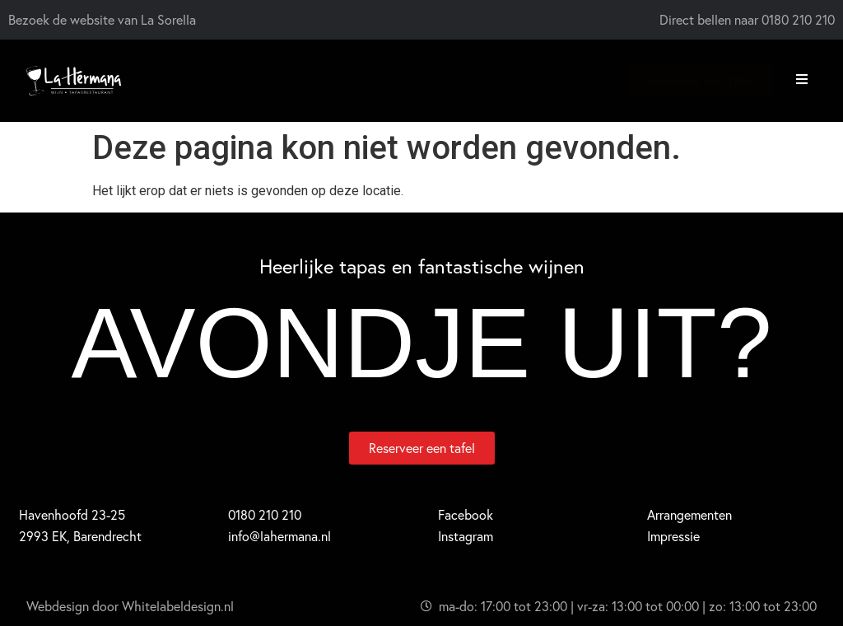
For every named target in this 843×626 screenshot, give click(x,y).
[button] (802, 79)
